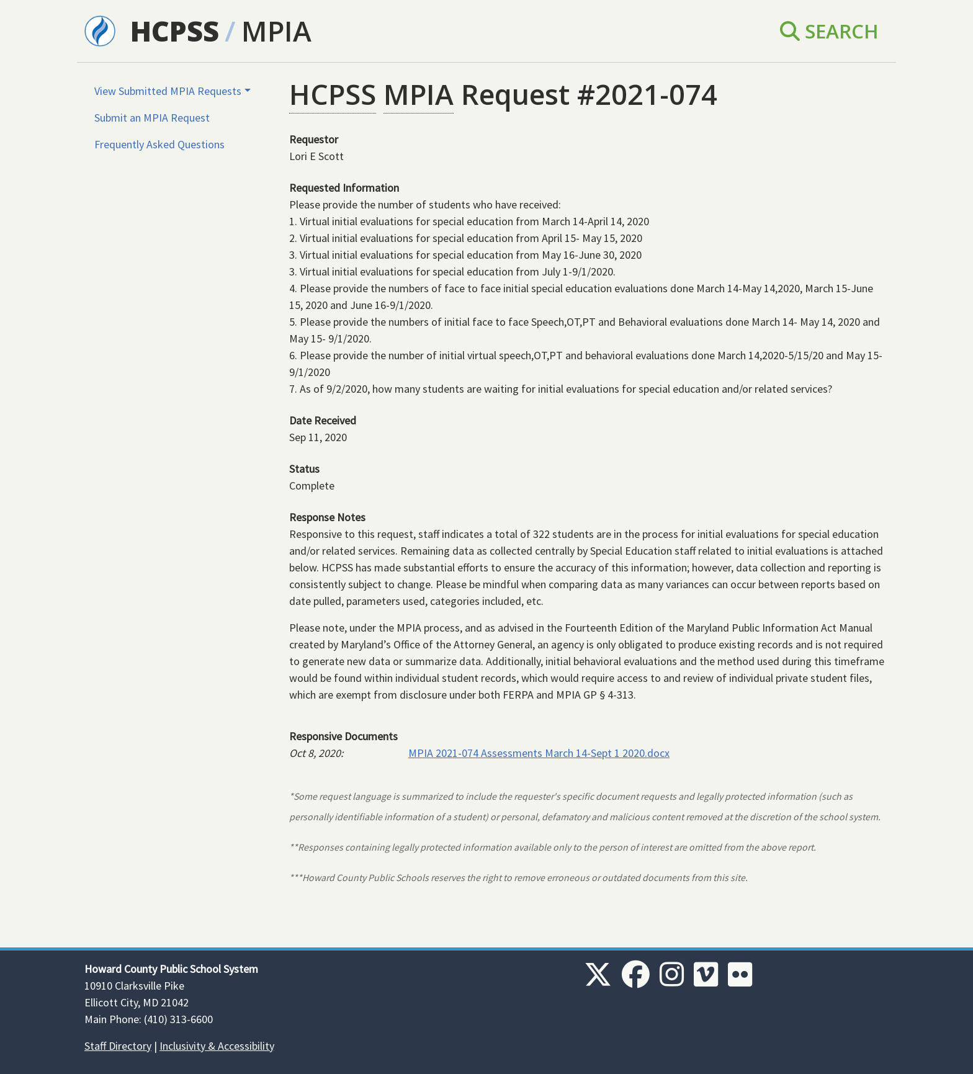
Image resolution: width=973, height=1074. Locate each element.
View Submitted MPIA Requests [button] (167, 91)
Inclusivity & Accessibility (216, 1046)
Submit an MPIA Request (152, 117)
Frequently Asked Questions (159, 144)
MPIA (276, 31)
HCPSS (174, 31)
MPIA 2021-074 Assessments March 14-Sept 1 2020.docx (539, 753)
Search (829, 30)
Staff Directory (117, 1046)
